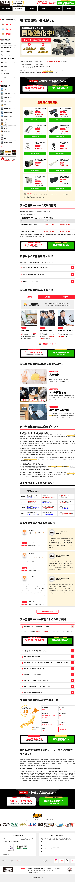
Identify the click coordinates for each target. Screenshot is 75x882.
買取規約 (20, 861)
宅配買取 (6, 34)
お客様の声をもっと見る (47, 611)
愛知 (60, 716)
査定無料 (33, 81)
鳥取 (63, 724)
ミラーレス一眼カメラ (7, 59)
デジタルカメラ (6, 44)
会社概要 (4, 861)
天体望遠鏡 (5, 74)
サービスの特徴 (54, 371)
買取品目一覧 (18, 8)
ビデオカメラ (5, 51)
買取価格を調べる (35, 120)
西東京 (46, 716)
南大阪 (47, 724)
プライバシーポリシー (31, 861)
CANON (4, 62)
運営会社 (69, 8)
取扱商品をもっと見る (7, 81)
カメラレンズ (5, 55)
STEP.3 (60, 328)
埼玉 (43, 717)
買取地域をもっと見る (7, 146)
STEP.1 (23, 328)
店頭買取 (6, 29)
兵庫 (51, 724)
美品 (62, 146)
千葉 (54, 716)
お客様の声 (44, 8)
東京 (43, 716)
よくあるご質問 (56, 8)
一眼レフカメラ (6, 47)
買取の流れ (31, 8)
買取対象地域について (65, 729)
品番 (24, 545)
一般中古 (37, 112)
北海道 (43, 709)
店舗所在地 (12, 861)
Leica (3, 70)
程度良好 (62, 129)
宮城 (60, 709)
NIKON (4, 66)
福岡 (43, 730)
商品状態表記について (31, 193)
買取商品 (24, 543)
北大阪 (43, 724)
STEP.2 (42, 328)
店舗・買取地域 (6, 8)
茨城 (46, 717)
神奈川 (50, 716)
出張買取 (6, 24)
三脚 (3, 77)
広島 (60, 724)
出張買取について (46, 344)
